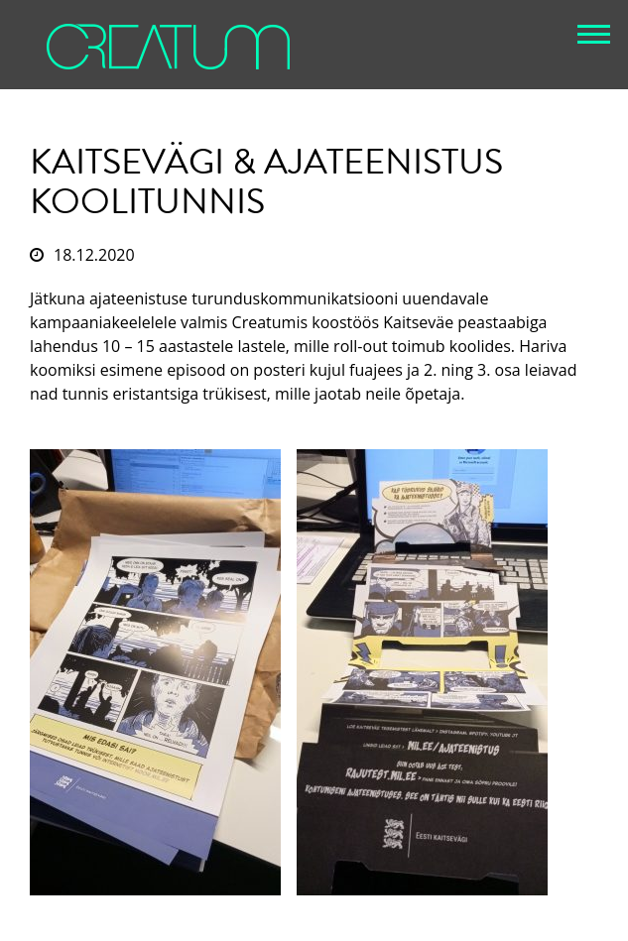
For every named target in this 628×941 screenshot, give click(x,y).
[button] (593, 34)
